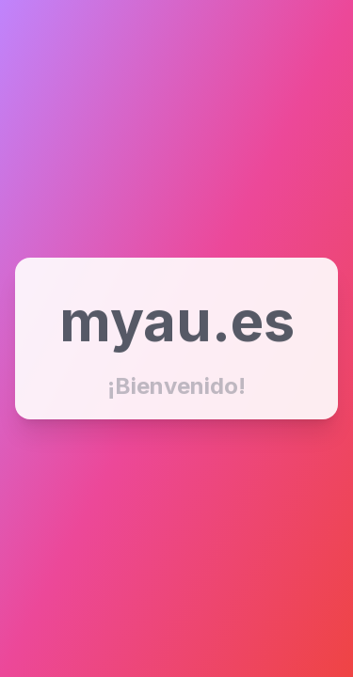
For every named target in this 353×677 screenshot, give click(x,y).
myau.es (177, 320)
